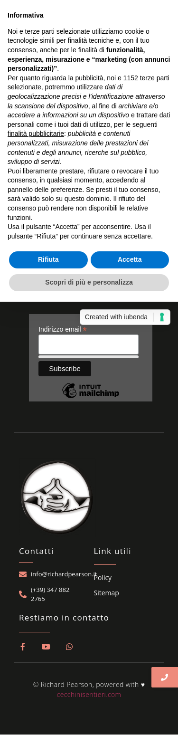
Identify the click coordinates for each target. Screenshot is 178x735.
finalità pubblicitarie (36, 133)
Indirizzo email (62, 329)
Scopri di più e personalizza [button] (88, 282)
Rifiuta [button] (48, 259)
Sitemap (106, 592)
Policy (103, 577)
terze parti (154, 78)
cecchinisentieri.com (89, 694)
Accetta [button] (130, 259)
